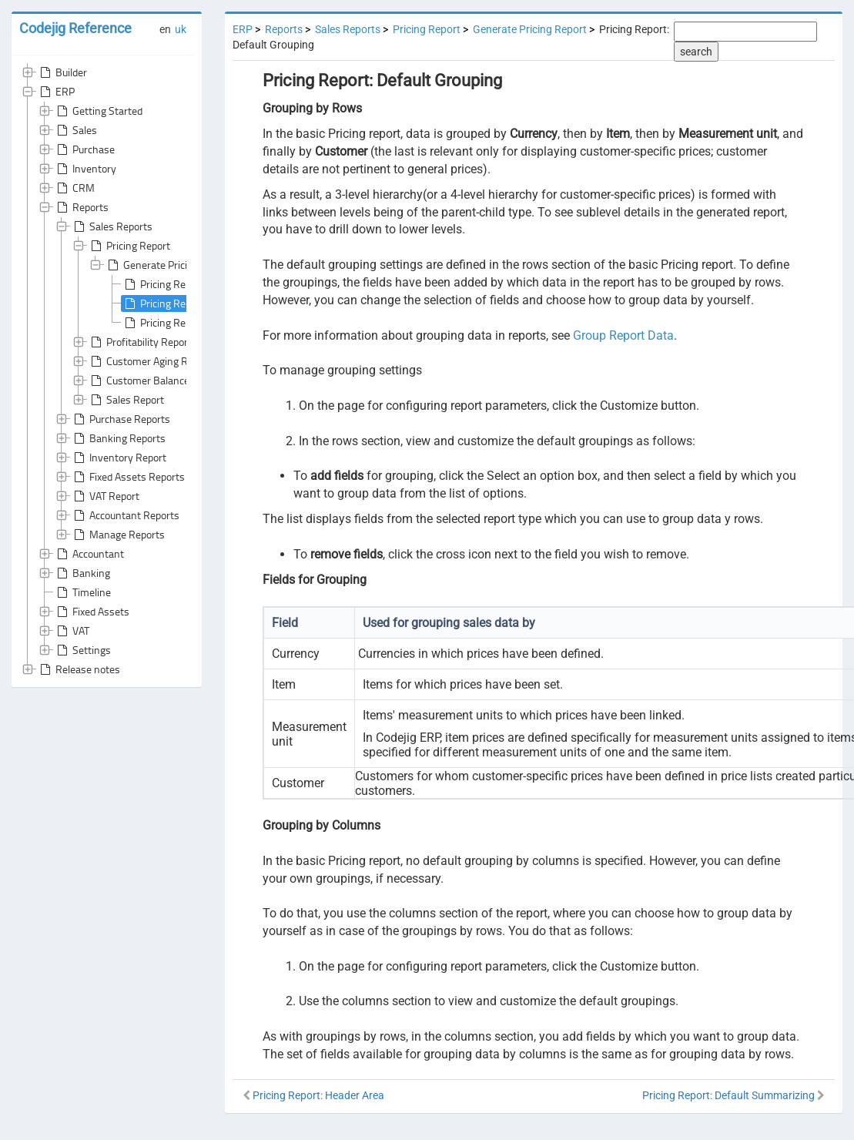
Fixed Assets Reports (128, 476)
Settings (82, 650)
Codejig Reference (75, 28)
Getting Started (98, 110)
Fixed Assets (91, 611)
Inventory (85, 168)
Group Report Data (623, 335)
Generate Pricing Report (168, 264)
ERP (56, 91)
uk (180, 29)
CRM (74, 187)
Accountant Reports (125, 515)
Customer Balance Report (155, 380)
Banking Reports (118, 438)
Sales (75, 130)
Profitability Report (140, 342)
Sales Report (126, 399)
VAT (71, 630)
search (696, 51)
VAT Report (105, 496)
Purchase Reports (120, 419)
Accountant (89, 553)
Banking (82, 573)
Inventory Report (118, 457)
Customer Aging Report (150, 361)
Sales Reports (111, 226)
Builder (62, 72)
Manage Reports (118, 534)
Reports (81, 207)
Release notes (78, 669)
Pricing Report (129, 245)
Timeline (82, 592)
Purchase (84, 149)
